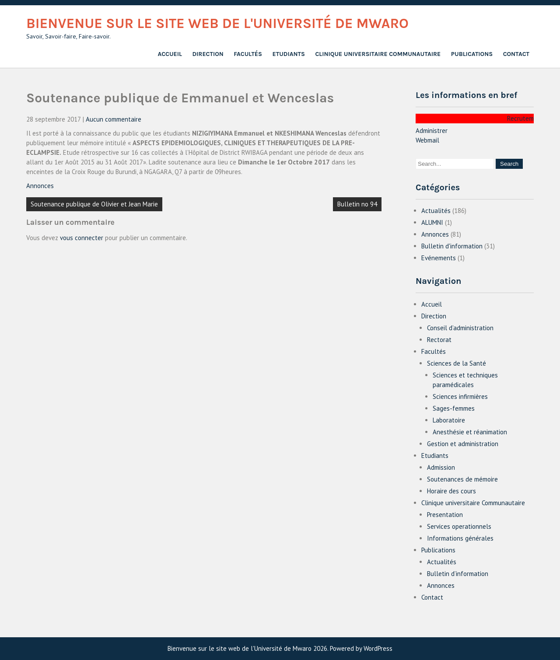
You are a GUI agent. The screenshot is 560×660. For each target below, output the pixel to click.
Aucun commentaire (113, 119)
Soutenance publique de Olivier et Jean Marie (94, 204)
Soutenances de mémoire (462, 479)
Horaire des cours (451, 491)
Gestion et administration (462, 444)
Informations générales (460, 538)
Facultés (248, 54)
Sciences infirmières (460, 396)
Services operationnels (459, 526)
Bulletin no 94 (357, 204)
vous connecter (81, 238)
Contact (516, 54)
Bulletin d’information (457, 573)
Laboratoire (449, 420)
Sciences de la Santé (456, 363)
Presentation (445, 514)
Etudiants (289, 54)
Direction (208, 54)
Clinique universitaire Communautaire (378, 54)
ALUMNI (432, 222)
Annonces (40, 186)
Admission (441, 467)
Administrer (432, 130)
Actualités (436, 210)
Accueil (170, 54)
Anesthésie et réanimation (470, 432)
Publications (472, 54)
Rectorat (439, 339)
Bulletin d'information (452, 246)
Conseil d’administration (460, 328)
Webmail (427, 140)
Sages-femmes (454, 408)
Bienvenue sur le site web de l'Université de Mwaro (217, 23)
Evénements (438, 258)
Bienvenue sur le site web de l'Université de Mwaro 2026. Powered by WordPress (280, 648)
